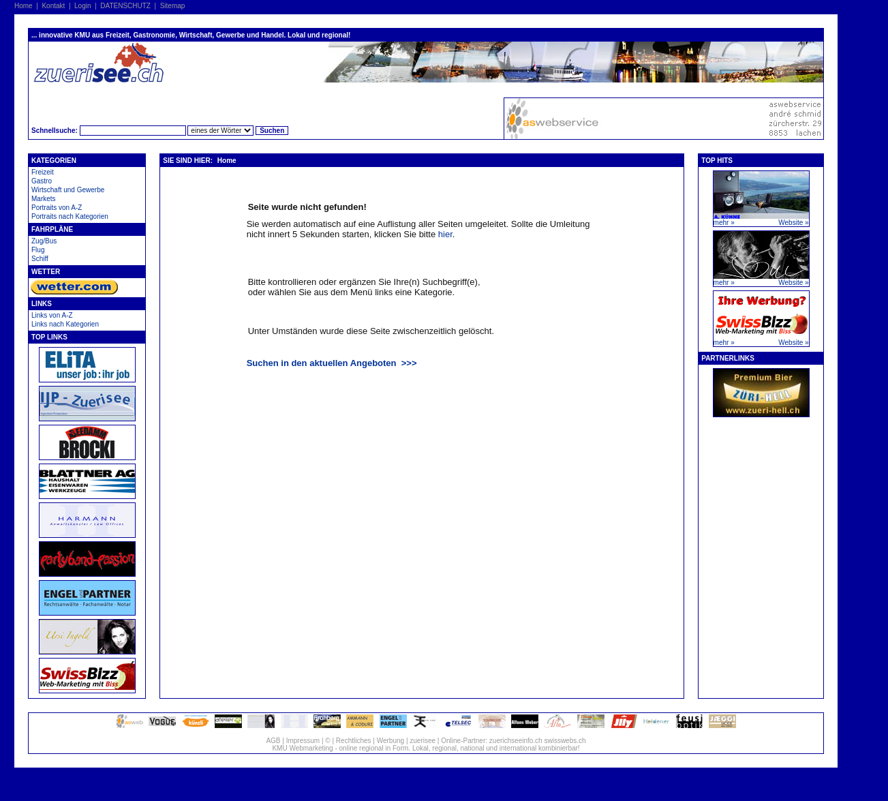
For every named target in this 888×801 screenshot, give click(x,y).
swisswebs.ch (564, 740)
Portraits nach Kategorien (69, 216)
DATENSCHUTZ (125, 6)
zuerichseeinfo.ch (515, 740)
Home (23, 6)
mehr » (724, 222)
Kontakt (53, 6)
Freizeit (42, 172)
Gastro (41, 181)
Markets (43, 198)
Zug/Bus (44, 241)
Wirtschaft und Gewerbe (67, 190)
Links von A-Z (52, 315)
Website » (793, 222)
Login (82, 6)
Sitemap (172, 6)
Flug (37, 250)
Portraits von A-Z (56, 207)
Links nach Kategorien (65, 324)
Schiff (39, 258)
